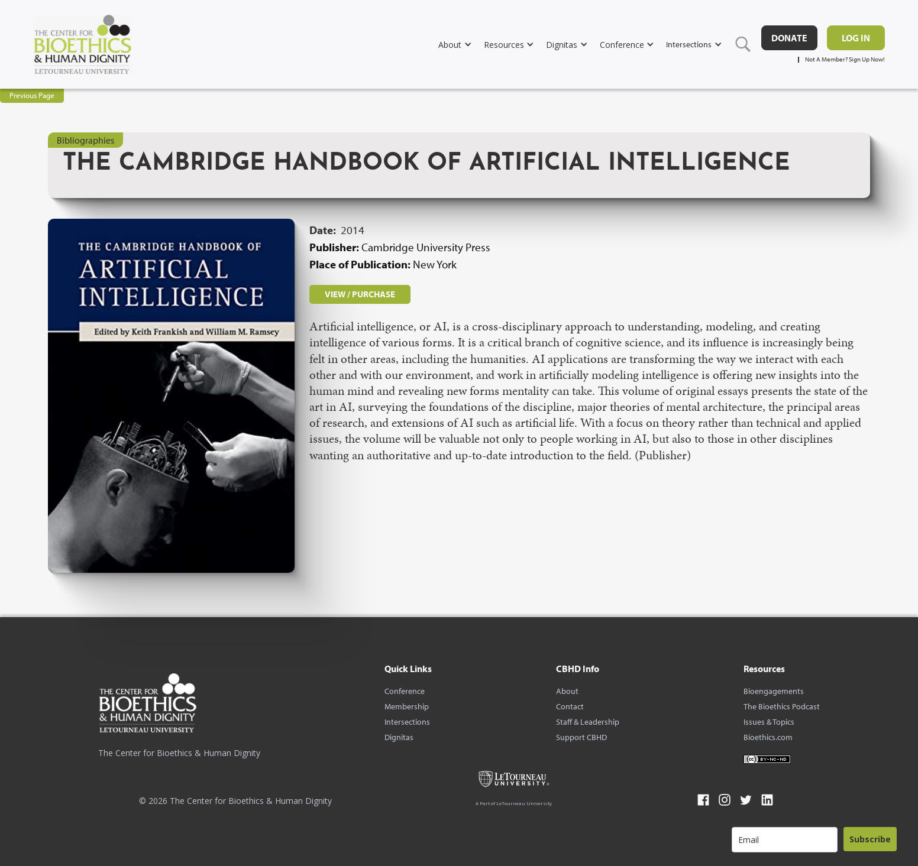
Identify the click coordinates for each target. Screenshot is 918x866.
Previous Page (31, 95)
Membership (406, 706)
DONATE (789, 38)
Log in (856, 38)
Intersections (407, 721)
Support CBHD (581, 737)
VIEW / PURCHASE (360, 294)
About (567, 691)
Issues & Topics (769, 721)
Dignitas (398, 737)
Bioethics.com (768, 737)
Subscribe (870, 839)
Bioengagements (774, 691)
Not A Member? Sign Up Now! (845, 59)
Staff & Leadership (587, 721)
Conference (404, 691)
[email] (785, 839)
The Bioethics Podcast (782, 706)
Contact (570, 706)
